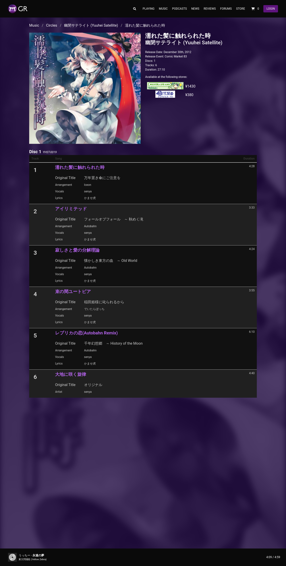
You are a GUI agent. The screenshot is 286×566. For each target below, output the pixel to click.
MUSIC (163, 8)
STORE (240, 8)
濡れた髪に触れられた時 (145, 25)
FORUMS (226, 8)
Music (34, 25)
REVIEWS (210, 8)
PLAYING (148, 8)
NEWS (195, 8)
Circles (51, 25)
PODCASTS (179, 8)
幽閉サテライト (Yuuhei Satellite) (91, 25)
